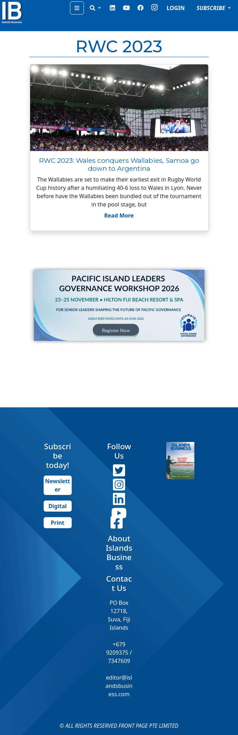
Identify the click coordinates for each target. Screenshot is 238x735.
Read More (119, 215)
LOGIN (176, 8)
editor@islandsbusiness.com (119, 686)
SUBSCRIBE (211, 8)
